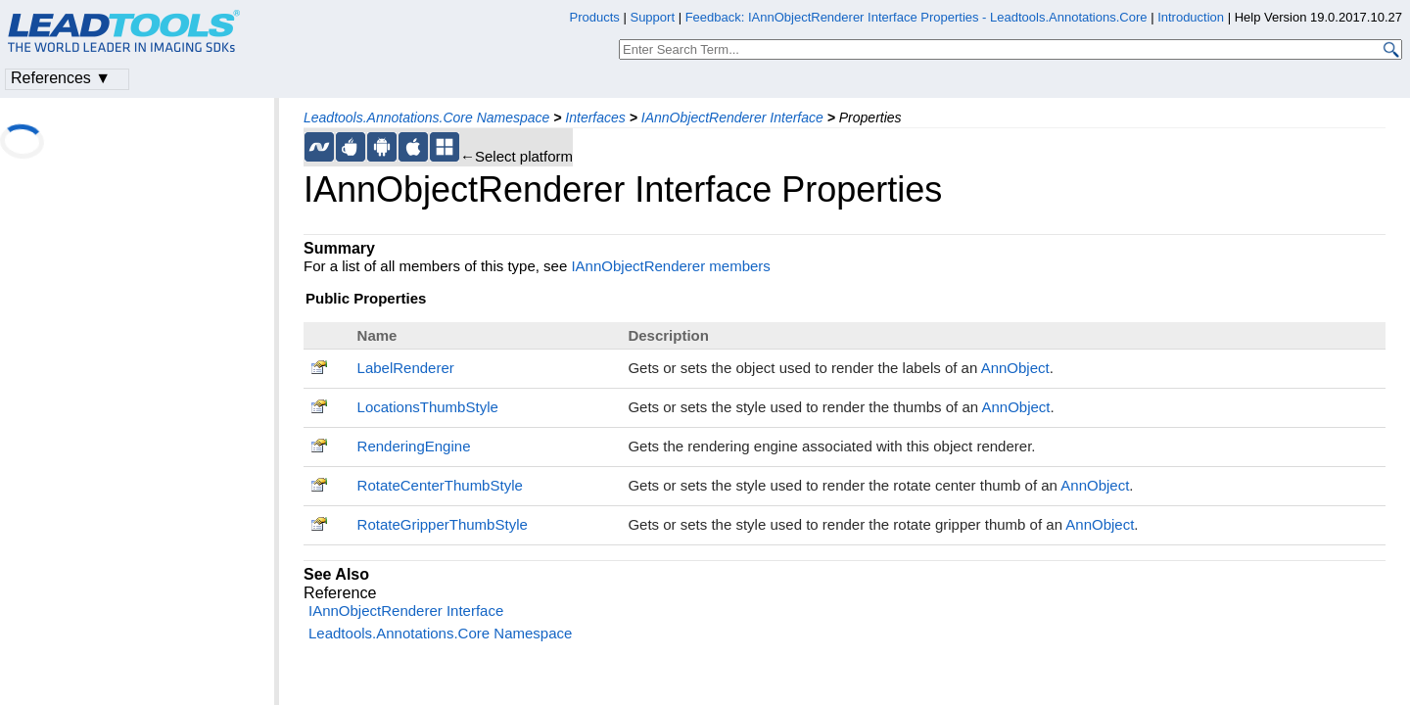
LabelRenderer (405, 367)
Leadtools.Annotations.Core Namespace (426, 117)
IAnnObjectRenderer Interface (732, 117)
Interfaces (595, 117)
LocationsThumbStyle (427, 407)
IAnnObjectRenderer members (670, 266)
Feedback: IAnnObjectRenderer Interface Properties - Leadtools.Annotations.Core (918, 17)
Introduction (1190, 17)
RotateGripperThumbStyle (442, 524)
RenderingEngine (414, 446)
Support (652, 17)
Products (595, 17)
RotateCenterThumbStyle (440, 485)
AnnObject (1015, 367)
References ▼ (61, 78)
